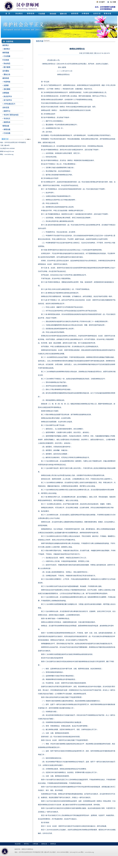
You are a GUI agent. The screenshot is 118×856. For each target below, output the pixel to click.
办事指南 (5, 93)
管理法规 (5, 126)
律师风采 (7, 122)
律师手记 (7, 111)
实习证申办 (8, 100)
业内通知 (5, 71)
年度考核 (7, 82)
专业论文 (7, 118)
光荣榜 (6, 85)
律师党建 (5, 53)
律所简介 (5, 45)
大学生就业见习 (9, 104)
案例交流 (44, 844)
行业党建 (7, 56)
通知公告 (7, 74)
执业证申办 (8, 96)
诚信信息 (5, 78)
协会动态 (7, 63)
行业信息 (5, 60)
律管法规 (7, 129)
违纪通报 (7, 89)
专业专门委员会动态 (11, 115)
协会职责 (18, 844)
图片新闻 (7, 67)
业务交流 (5, 107)
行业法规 (7, 133)
